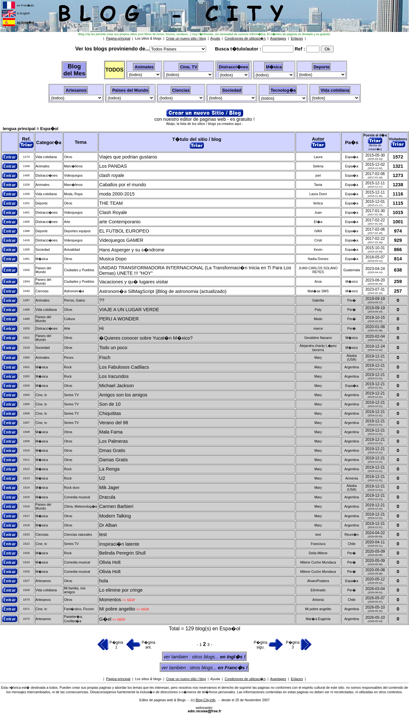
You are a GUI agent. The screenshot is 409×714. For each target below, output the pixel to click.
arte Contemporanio (120, 221)
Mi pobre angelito (117, 608)
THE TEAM (111, 203)
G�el (105, 619)
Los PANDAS (113, 166)
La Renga (109, 469)
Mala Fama (110, 431)
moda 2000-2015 (117, 193)
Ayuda (215, 679)
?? (101, 300)
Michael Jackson (116, 385)
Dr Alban (108, 525)
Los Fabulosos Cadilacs (124, 367)
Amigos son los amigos (123, 394)
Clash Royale (113, 212)
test (103, 534)
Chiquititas (110, 413)
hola (103, 580)
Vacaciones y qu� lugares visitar (133, 281)
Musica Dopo (113, 258)
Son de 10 (109, 404)
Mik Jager (109, 487)
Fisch (104, 357)
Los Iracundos (113, 376)
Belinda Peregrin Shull (122, 553)
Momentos (110, 599)
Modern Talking (115, 515)
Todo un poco (113, 347)
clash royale (111, 175)
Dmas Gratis (112, 450)
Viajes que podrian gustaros (128, 156)
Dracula (107, 497)
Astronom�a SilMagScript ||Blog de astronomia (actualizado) (162, 291)
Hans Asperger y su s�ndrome (131, 249)
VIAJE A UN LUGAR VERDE (129, 309)
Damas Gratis (113, 459)
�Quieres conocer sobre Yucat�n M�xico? (145, 338)
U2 (102, 478)
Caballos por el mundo (122, 184)
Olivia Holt (109, 562)
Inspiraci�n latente (119, 544)
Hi (101, 328)
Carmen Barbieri (116, 506)
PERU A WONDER (119, 318)
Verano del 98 (113, 422)
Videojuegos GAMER (121, 240)
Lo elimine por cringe (121, 590)
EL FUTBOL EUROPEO (124, 231)
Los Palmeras (113, 441)
